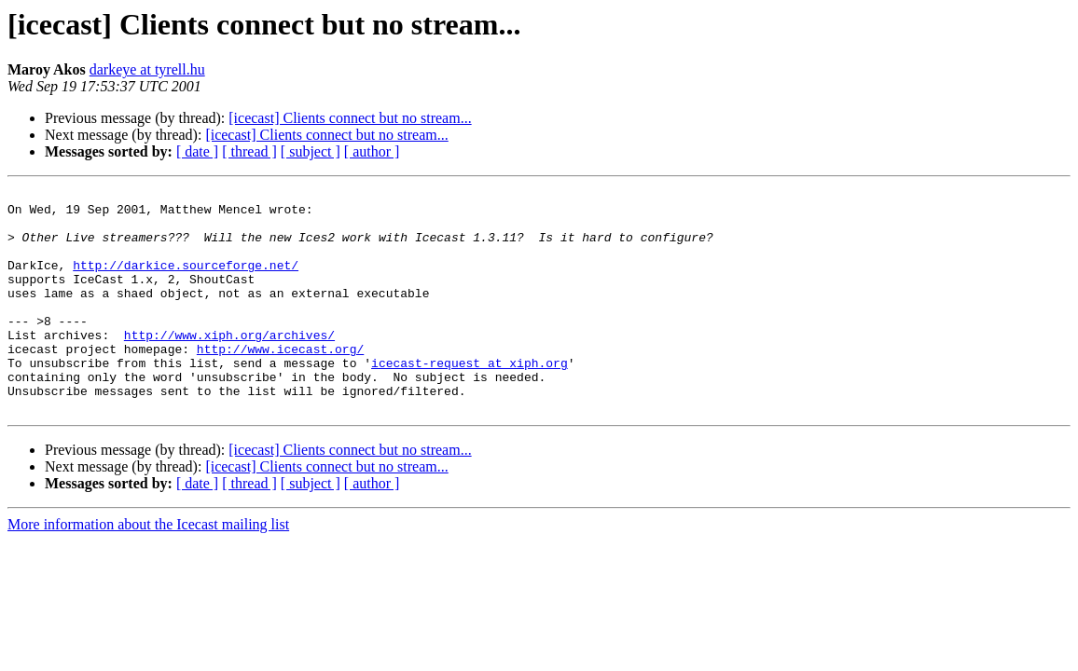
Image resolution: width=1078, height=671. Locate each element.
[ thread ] (249, 151)
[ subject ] (310, 151)
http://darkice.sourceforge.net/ (185, 281)
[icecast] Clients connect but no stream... (349, 118)
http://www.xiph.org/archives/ (229, 365)
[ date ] (197, 151)
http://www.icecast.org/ (280, 382)
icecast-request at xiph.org (469, 398)
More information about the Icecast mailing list (148, 569)
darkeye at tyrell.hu (147, 69)
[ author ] (372, 151)
